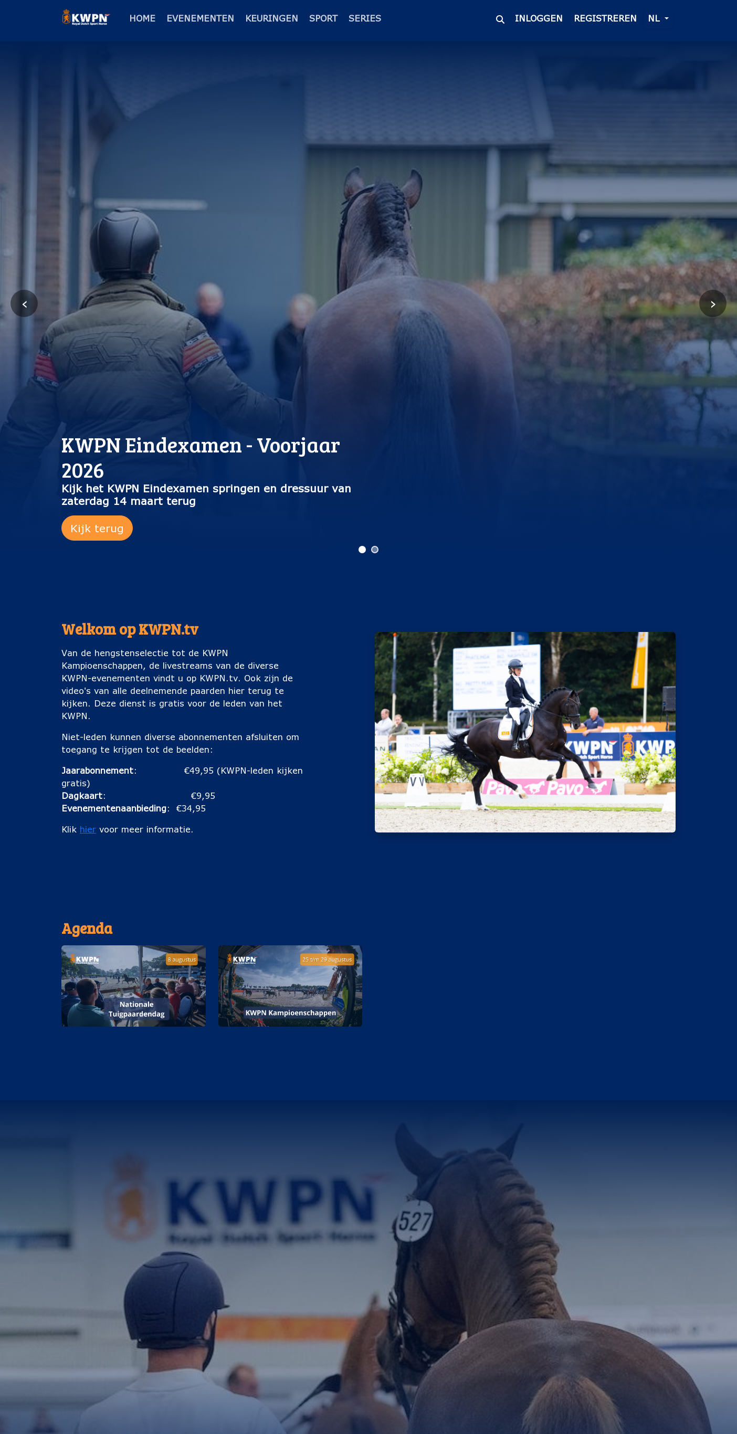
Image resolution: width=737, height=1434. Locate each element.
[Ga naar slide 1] (362, 549)
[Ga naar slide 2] (374, 549)
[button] (133, 1003)
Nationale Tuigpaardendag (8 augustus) (133, 1043)
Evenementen (200, 18)
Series (365, 18)
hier (88, 829)
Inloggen (539, 18)
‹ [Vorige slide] (24, 303)
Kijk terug (97, 528)
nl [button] (655, 18)
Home (142, 18)
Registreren (605, 18)
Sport (323, 18)
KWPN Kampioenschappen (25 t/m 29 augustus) (290, 1043)
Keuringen (271, 18)
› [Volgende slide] (713, 303)
